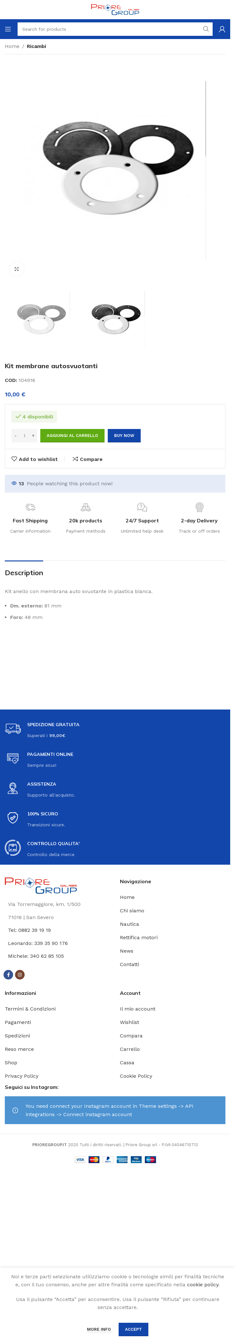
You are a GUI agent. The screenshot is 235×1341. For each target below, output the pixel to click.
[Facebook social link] (8, 975)
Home (12, 46)
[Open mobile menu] (8, 29)
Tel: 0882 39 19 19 (29, 930)
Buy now (124, 435)
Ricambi (36, 46)
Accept (133, 1329)
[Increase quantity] (33, 435)
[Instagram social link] (20, 975)
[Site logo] (115, 9)
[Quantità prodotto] (24, 435)
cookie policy (202, 1284)
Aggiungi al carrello (72, 435)
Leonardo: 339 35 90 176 (38, 943)
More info (99, 1329)
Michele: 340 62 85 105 (36, 956)
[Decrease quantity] (16, 435)
